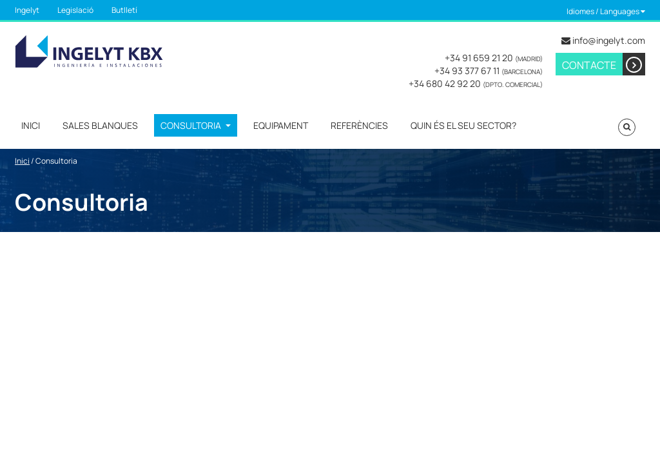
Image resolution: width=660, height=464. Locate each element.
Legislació (75, 10)
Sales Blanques (100, 125)
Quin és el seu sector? (463, 125)
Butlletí (124, 10)
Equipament (280, 125)
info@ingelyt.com (608, 40)
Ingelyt (27, 10)
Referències (359, 125)
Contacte (603, 64)
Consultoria (190, 125)
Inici (30, 125)
